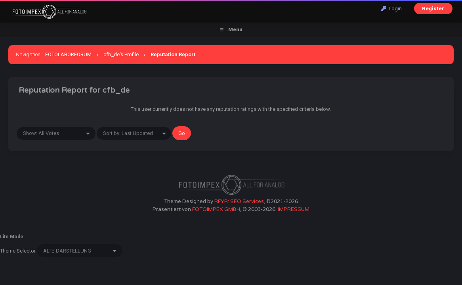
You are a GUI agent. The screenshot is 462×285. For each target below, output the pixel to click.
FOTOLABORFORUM (68, 54)
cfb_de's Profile (121, 54)
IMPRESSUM (293, 209)
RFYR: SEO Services (239, 201)
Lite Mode (11, 236)
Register (433, 8)
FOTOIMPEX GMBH (216, 209)
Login (391, 8)
